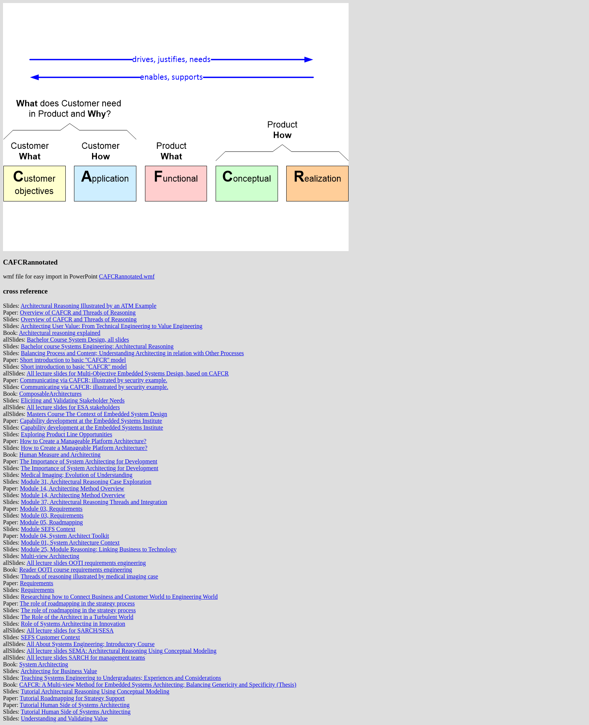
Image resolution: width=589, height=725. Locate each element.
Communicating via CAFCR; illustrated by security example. (93, 380)
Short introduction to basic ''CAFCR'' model (73, 360)
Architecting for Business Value (59, 671)
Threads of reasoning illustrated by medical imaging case (89, 576)
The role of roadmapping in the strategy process (77, 603)
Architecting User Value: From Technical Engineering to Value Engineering (111, 326)
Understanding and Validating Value (64, 718)
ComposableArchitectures (50, 394)
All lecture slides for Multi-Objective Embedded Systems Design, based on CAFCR (128, 373)
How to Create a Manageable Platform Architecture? (83, 441)
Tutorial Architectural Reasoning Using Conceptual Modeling (95, 691)
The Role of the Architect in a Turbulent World (77, 617)
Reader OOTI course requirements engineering (75, 569)
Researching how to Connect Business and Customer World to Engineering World (119, 596)
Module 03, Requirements (51, 509)
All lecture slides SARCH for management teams (86, 657)
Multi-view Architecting (50, 556)
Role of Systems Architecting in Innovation (73, 624)
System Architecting (43, 664)
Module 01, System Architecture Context (70, 542)
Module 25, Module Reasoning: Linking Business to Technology (99, 549)
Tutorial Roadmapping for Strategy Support (72, 698)
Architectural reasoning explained (59, 333)
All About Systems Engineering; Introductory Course (91, 644)
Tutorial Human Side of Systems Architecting (75, 705)
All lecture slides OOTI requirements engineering (86, 563)
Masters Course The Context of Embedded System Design (97, 414)
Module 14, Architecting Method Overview (72, 488)
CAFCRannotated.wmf (127, 276)
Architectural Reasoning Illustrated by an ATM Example (89, 306)
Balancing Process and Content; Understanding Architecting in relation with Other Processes (132, 353)
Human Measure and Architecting (59, 454)
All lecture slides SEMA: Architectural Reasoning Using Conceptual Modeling (122, 651)
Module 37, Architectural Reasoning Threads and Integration (94, 502)
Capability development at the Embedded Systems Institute (91, 421)
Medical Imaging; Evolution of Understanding (77, 475)
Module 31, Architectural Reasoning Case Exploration (86, 481)
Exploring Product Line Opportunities (66, 434)
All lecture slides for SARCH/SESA (70, 630)
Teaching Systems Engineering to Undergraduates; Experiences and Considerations (121, 678)
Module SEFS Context (48, 529)
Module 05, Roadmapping (51, 522)
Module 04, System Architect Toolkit (64, 536)
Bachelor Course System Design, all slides (78, 339)
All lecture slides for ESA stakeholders (73, 407)
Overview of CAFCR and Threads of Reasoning (78, 312)
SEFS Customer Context (50, 637)
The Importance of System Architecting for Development (88, 461)
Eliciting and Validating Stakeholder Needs (73, 400)
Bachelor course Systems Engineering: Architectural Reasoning (97, 346)
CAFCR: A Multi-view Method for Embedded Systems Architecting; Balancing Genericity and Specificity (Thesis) (157, 684)
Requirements (36, 583)
